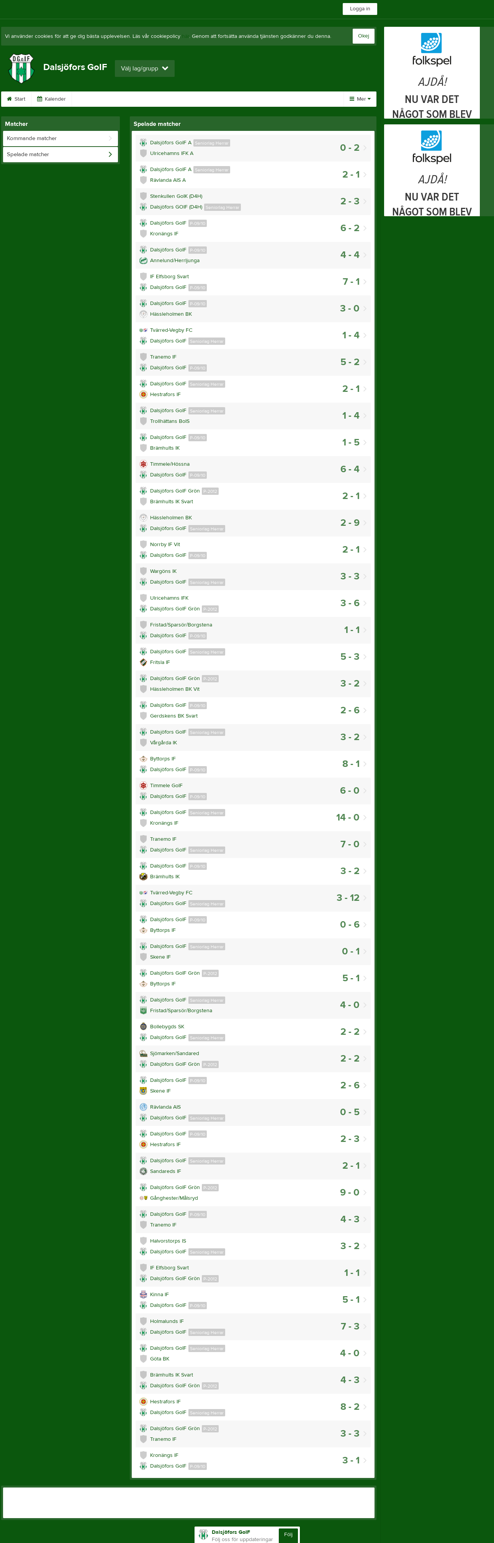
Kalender (51, 99)
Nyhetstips (213, 99)
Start (16, 99)
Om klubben (96, 99)
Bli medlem (257, 99)
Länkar (173, 99)
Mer (360, 99)
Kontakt (138, 99)
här (185, 36)
